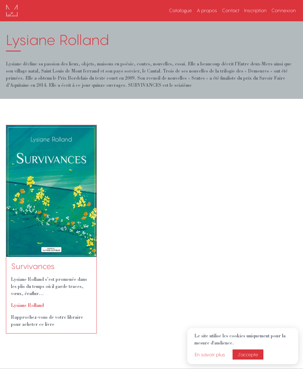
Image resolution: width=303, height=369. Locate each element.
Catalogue (180, 10)
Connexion (283, 10)
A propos (207, 10)
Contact (230, 10)
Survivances (33, 266)
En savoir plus (210, 354)
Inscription (255, 10)
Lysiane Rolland (27, 306)
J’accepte (248, 354)
